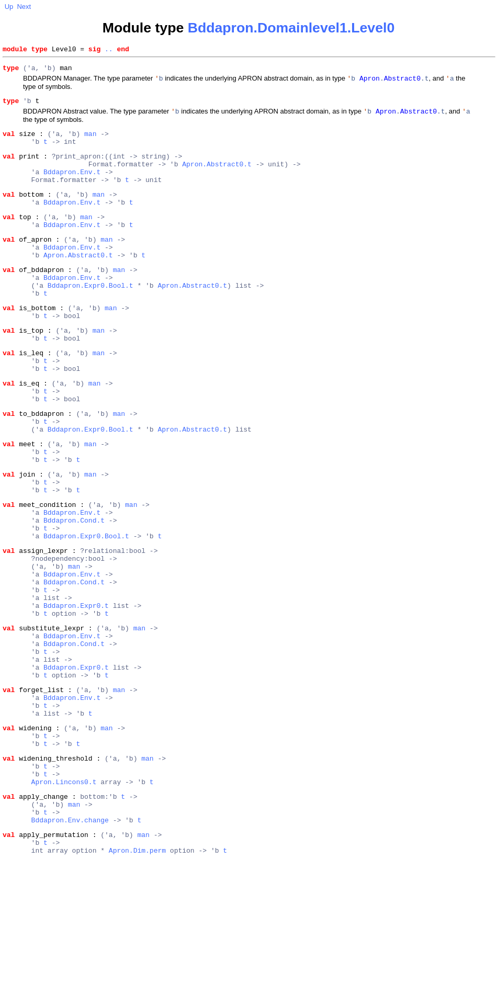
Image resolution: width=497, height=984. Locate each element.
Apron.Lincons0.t (64, 895)
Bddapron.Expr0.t (76, 689)
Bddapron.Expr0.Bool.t (90, 317)
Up (9, 6)
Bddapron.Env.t (71, 186)
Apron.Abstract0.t (217, 177)
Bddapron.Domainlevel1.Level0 (291, 28)
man (90, 141)
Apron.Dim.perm (137, 974)
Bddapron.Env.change (70, 939)
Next (24, 6)
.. (109, 50)
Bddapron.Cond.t (74, 588)
